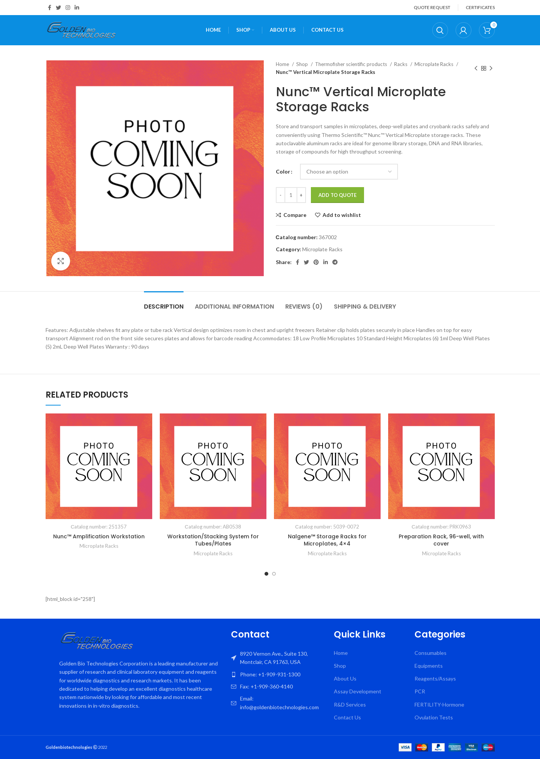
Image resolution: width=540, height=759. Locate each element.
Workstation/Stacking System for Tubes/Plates (213, 540)
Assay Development (357, 691)
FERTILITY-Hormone (439, 704)
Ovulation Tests (434, 717)
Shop (302, 64)
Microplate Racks (434, 64)
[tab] (164, 302)
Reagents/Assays (435, 678)
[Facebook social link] (50, 7)
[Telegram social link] (335, 262)
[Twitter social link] (58, 7)
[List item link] (279, 674)
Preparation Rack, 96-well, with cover (441, 540)
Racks (401, 64)
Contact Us (347, 717)
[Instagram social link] (67, 7)
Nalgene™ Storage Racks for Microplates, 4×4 (327, 540)
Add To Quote (337, 195)
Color (283, 171)
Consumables (431, 653)
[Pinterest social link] (316, 262)
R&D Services (350, 704)
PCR (420, 691)
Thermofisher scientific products (351, 64)
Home (283, 64)
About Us (345, 678)
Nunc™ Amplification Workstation (99, 536)
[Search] (440, 30)
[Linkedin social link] (76, 7)
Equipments (429, 665)
